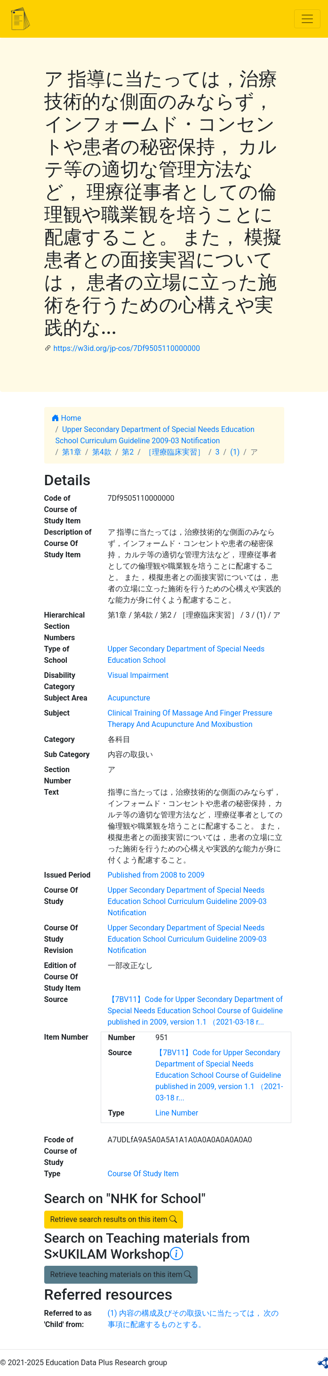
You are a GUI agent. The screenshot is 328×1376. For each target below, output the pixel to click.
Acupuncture (129, 697)
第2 (128, 452)
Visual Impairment (138, 675)
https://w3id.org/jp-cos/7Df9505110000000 (126, 348)
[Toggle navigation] (307, 18)
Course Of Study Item (143, 1173)
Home (66, 418)
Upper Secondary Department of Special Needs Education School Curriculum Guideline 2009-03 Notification (187, 901)
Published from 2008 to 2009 (156, 875)
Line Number (176, 1112)
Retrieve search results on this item (113, 1219)
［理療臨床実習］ (174, 452)
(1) (235, 452)
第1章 (71, 452)
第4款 (102, 452)
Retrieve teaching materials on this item (121, 1274)
